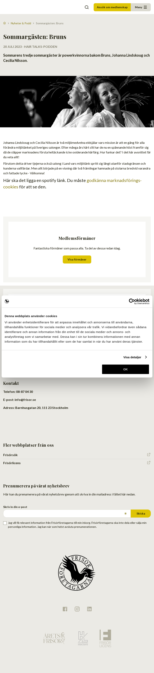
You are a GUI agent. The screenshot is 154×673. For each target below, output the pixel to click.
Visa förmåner (77, 259)
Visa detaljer (132, 357)
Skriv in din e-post (15, 507)
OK (125, 369)
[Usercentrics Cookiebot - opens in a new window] (131, 301)
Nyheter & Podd (21, 23)
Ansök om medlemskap (112, 7)
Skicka (141, 513)
